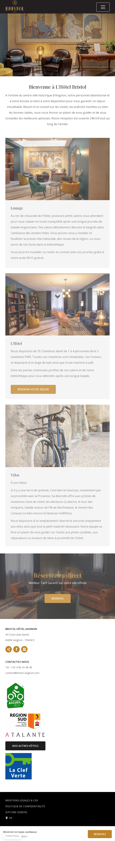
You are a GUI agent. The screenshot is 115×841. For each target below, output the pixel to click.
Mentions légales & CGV (21, 800)
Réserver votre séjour (33, 392)
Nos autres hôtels (25, 745)
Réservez (58, 602)
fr (10, 818)
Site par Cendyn (16, 812)
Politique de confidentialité (25, 806)
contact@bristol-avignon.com (22, 673)
